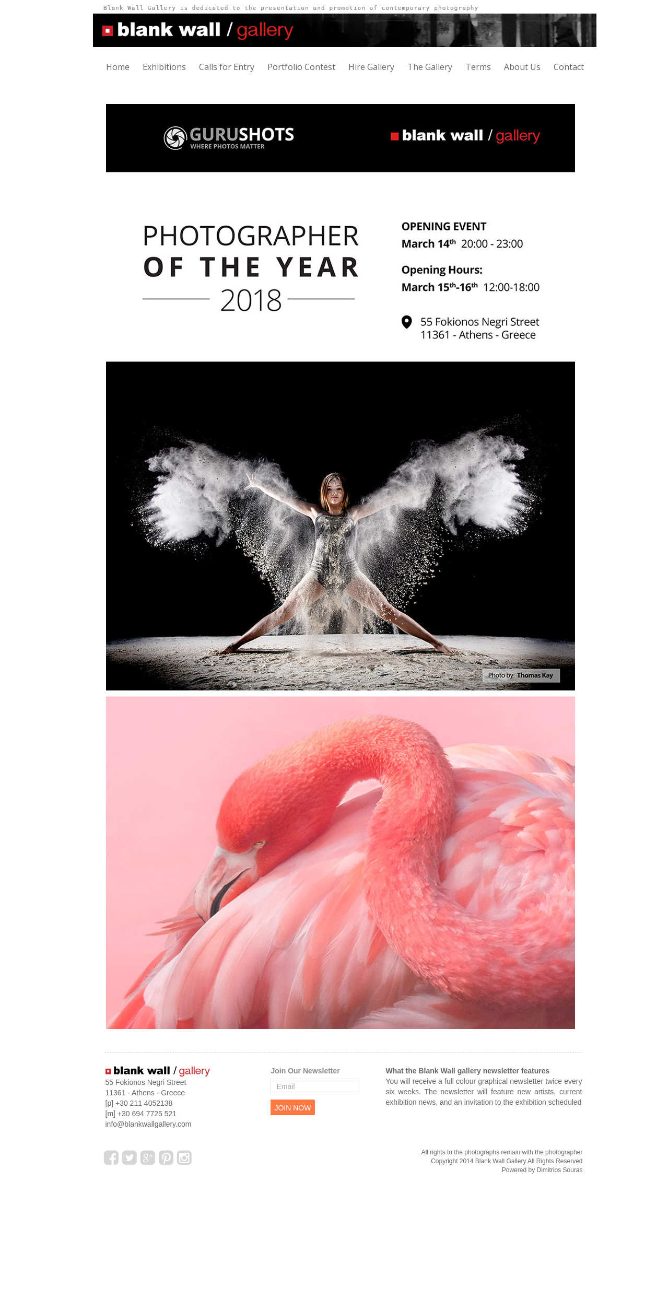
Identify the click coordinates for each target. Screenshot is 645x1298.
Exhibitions (164, 67)
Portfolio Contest (301, 67)
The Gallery (429, 67)
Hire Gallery (371, 67)
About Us (522, 67)
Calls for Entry (226, 67)
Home (118, 67)
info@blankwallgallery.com (148, 1124)
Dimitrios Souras (559, 1170)
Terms (478, 67)
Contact (569, 67)
